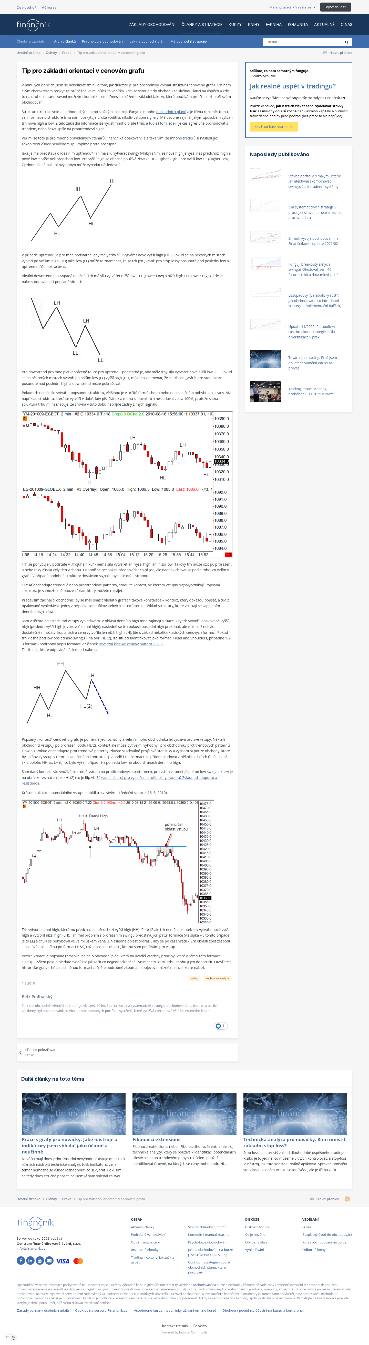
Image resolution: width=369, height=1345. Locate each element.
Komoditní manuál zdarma (208, 1234)
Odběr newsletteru (145, 1242)
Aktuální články (142, 1227)
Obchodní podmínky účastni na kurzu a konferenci (263, 1310)
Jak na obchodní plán (147, 41)
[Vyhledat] (285, 42)
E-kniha (274, 24)
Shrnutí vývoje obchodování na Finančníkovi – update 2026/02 (314, 241)
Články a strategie (201, 24)
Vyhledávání (254, 1249)
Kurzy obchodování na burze (324, 1242)
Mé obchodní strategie (189, 41)
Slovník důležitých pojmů (207, 1227)
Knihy (254, 24)
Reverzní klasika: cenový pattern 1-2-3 (130, 643)
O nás (346, 24)
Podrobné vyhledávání (148, 1234)
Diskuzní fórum (257, 1227)
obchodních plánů (171, 111)
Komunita (298, 24)
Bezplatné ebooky (145, 1249)
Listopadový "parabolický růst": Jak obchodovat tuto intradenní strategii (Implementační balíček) (315, 300)
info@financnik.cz (31, 1248)
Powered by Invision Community (184, 1332)
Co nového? (26, 7)
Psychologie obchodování (103, 41)
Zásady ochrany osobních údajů (43, 1310)
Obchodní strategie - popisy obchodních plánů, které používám (209, 1267)
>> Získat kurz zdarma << (273, 126)
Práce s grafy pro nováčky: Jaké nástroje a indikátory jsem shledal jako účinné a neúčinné (69, 1145)
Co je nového (255, 1234)
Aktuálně (324, 24)
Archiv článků (65, 41)
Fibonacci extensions (156, 1139)
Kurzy (235, 24)
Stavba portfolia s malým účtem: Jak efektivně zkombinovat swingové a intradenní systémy (315, 181)
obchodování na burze (209, 1285)
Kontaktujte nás (175, 1326)
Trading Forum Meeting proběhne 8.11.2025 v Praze (311, 391)
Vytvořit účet (336, 7)
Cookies (200, 1326)
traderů (189, 138)
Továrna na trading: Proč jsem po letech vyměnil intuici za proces (313, 362)
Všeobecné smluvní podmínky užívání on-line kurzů (175, 1310)
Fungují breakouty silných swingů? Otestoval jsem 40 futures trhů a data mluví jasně (314, 269)
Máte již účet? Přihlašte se (292, 7)
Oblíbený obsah (257, 1242)
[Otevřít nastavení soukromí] (7, 1338)
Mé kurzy (49, 7)
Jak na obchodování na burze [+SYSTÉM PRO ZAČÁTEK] (210, 1252)
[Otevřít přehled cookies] (14, 1338)
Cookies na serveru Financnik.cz (101, 1310)
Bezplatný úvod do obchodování (327, 1234)
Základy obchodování (152, 24)
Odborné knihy (313, 1249)
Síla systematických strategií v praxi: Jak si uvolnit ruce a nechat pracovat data (315, 212)
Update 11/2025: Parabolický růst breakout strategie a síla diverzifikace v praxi (312, 331)
